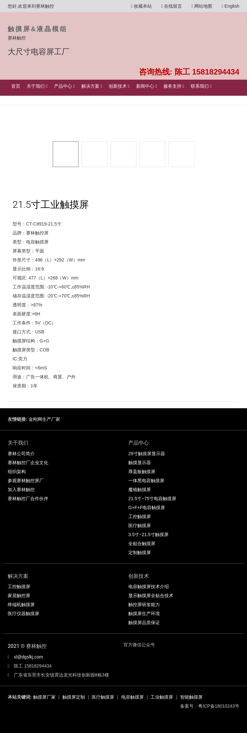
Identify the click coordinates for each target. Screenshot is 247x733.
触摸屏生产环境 (144, 613)
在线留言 (171, 6)
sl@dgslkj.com (28, 656)
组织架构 (17, 471)
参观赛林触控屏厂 (26, 480)
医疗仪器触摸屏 (23, 613)
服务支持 (173, 86)
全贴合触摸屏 (141, 543)
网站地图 (201, 6)
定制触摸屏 (139, 552)
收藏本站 (141, 6)
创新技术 (119, 86)
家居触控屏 (19, 595)
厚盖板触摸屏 (141, 471)
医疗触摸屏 (139, 525)
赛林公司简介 (21, 453)
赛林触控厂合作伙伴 (28, 498)
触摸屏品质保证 (144, 622)
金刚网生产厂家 (44, 419)
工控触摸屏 (139, 516)
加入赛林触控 (21, 489)
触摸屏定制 (73, 697)
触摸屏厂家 (44, 697)
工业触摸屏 (162, 697)
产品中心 (64, 86)
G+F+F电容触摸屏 (146, 507)
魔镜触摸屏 (139, 489)
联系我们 (201, 86)
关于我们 (37, 86)
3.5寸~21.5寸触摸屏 (148, 534)
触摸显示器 (139, 462)
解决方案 (91, 86)
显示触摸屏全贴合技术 (150, 595)
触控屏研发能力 (144, 604)
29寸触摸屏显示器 (146, 453)
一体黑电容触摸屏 (146, 480)
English (230, 6)
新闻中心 (146, 86)
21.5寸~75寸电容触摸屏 (152, 498)
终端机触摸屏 (21, 604)
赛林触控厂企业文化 (28, 462)
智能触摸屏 (191, 697)
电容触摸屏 (132, 697)
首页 (15, 86)
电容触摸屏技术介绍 (148, 586)
